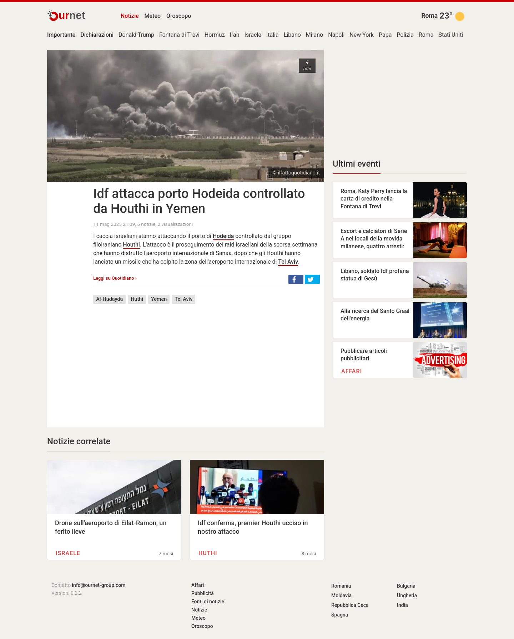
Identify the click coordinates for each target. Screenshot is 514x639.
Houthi (131, 244)
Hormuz (215, 34)
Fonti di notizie (207, 601)
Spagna (339, 615)
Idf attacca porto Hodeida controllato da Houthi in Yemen (199, 201)
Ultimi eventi (357, 164)
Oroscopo (178, 15)
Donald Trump (136, 34)
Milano (314, 34)
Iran (235, 34)
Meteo (153, 15)
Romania (341, 586)
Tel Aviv (288, 261)
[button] (295, 279)
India (402, 605)
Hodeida (223, 236)
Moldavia (341, 595)
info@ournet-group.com (99, 585)
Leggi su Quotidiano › (114, 278)
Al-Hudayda (109, 299)
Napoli (336, 34)
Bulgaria (406, 586)
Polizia (405, 34)
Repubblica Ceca (350, 605)
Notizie (130, 15)
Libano (292, 34)
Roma (429, 15)
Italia (272, 34)
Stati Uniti (451, 34)
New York (361, 34)
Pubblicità (202, 593)
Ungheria (407, 595)
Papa (385, 34)
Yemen (159, 299)
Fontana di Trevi (179, 34)
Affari (351, 371)
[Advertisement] (206, 360)
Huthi (137, 299)
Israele (253, 34)
